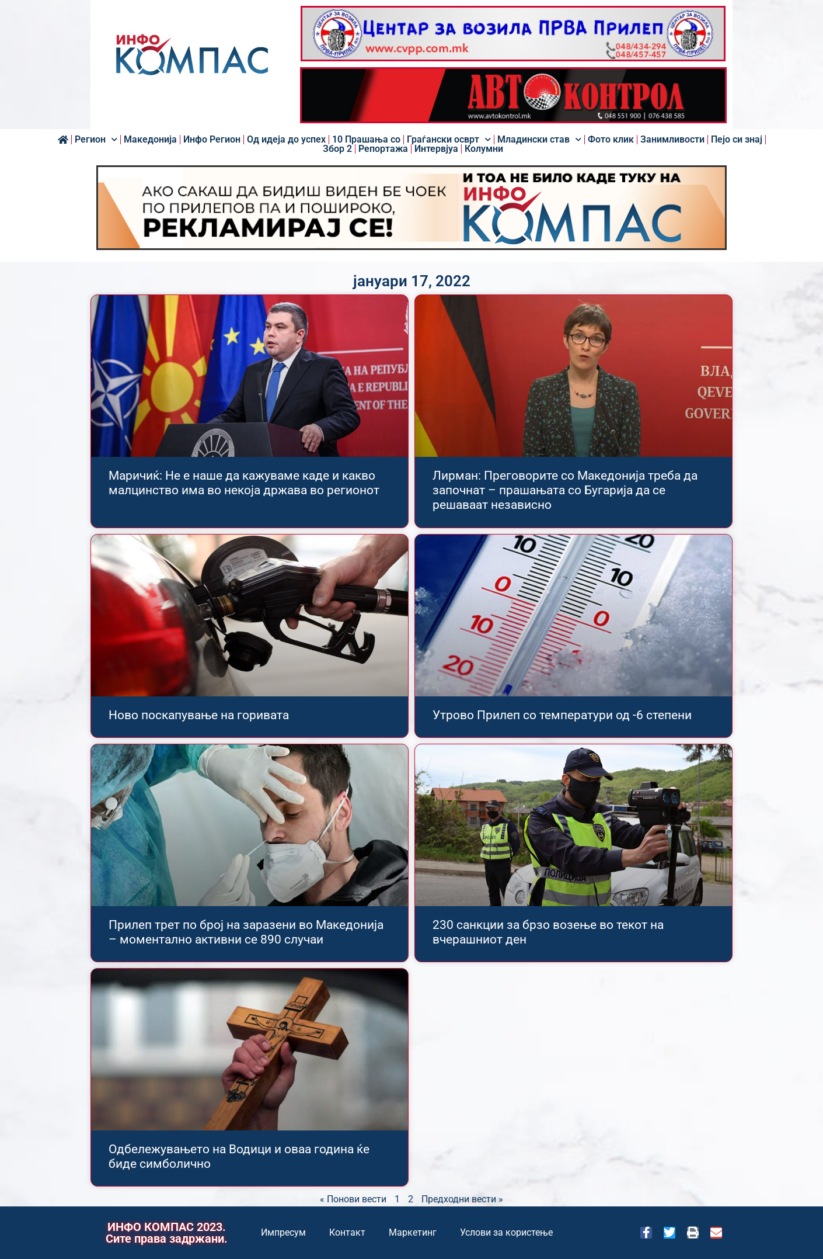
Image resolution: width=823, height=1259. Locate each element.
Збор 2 (337, 149)
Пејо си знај (736, 139)
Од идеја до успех (286, 139)
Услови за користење (506, 1232)
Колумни (484, 149)
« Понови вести (353, 1199)
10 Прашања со (366, 139)
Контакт (347, 1232)
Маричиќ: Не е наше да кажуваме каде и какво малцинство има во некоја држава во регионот (244, 483)
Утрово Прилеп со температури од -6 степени (562, 715)
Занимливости (672, 139)
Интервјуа (436, 149)
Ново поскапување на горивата (199, 715)
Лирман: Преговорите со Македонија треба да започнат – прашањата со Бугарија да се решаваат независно (565, 490)
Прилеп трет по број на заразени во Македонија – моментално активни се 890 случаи (246, 932)
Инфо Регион (211, 139)
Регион (96, 139)
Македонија (150, 139)
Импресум (283, 1232)
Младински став (539, 139)
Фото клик (611, 139)
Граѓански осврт (449, 139)
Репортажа (383, 149)
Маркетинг (413, 1232)
